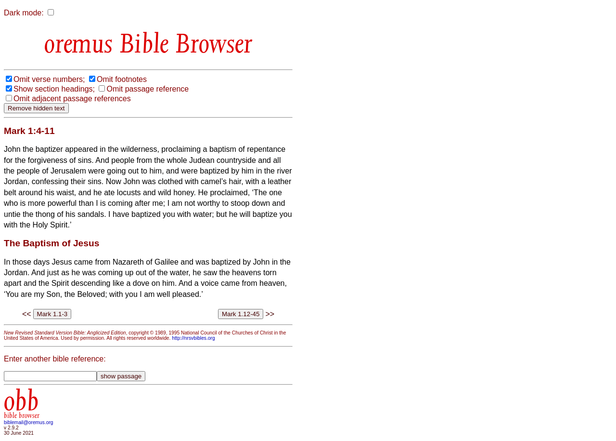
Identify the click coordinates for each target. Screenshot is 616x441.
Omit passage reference (147, 89)
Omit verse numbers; (49, 79)
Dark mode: (24, 13)
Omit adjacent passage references (72, 98)
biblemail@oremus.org (28, 422)
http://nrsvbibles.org (193, 338)
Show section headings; (54, 89)
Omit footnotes (122, 79)
